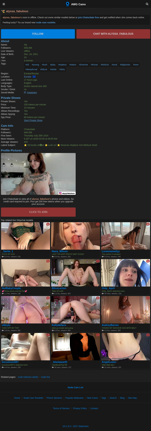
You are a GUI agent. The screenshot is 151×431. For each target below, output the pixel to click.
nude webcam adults (28, 377)
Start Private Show (33, 120)
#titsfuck (105, 64)
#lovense (83, 64)
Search (113, 398)
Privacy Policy (80, 408)
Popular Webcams (74, 398)
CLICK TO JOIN (38, 212)
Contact (94, 408)
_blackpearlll (59, 362)
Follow (37, 33)
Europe (27, 76)
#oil (27, 64)
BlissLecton (59, 288)
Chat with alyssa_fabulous (113, 33)
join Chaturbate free (88, 17)
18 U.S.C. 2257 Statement (75, 426)
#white (53, 69)
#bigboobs (125, 64)
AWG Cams (75, 3)
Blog (122, 398)
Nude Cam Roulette (33, 398)
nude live (45, 377)
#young (35, 64)
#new (135, 64)
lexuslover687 (10, 362)
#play (52, 64)
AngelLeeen (109, 362)
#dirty (62, 69)
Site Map (132, 398)
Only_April (108, 288)
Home (17, 398)
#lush (44, 64)
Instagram (32, 92)
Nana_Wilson (60, 251)
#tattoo (72, 64)
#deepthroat (31, 69)
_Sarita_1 (7, 251)
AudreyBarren (110, 325)
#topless (62, 64)
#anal (114, 64)
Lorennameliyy (111, 251)
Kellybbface (59, 325)
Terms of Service (61, 408)
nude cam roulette (45, 22)
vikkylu (6, 325)
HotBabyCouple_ (12, 288)
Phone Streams (54, 398)
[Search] (147, 4)
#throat (94, 64)
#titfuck (43, 69)
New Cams (92, 398)
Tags (103, 398)
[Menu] (4, 4)
